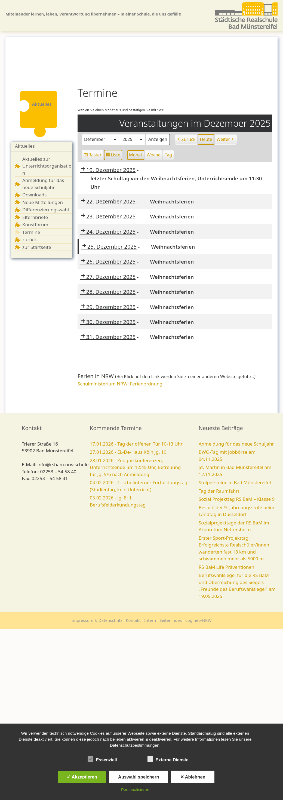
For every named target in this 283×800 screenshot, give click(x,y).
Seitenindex (170, 620)
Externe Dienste (168, 759)
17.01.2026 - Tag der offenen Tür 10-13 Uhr (136, 444)
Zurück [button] (186, 139)
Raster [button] (92, 155)
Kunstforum (35, 224)
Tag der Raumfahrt (219, 491)
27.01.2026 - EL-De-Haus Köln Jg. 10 (128, 452)
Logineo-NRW (198, 620)
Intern (150, 620)
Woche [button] (154, 155)
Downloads (34, 194)
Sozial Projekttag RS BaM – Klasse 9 (237, 499)
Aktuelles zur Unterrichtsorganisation (47, 166)
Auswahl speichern (138, 776)
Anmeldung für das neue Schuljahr (236, 444)
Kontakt (133, 620)
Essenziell (102, 759)
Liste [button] (113, 155)
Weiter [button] (226, 139)
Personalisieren (135, 789)
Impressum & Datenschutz (97, 620)
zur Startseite (36, 247)
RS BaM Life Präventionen (226, 567)
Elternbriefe (35, 217)
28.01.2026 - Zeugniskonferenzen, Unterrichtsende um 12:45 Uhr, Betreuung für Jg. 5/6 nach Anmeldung (135, 467)
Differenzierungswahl (45, 209)
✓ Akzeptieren (82, 776)
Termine (31, 232)
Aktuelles (25, 146)
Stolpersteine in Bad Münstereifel (235, 482)
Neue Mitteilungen (42, 202)
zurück (29, 239)
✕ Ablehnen (192, 776)
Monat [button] (135, 155)
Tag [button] (168, 155)
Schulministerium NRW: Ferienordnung (120, 384)
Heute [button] (206, 139)
